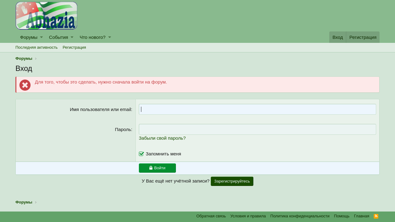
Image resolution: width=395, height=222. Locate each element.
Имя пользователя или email (100, 109)
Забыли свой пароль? (162, 138)
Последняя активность (36, 47)
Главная (361, 216)
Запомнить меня (163, 153)
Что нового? (93, 37)
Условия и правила (248, 216)
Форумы (28, 37)
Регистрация (74, 47)
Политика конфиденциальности (300, 216)
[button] (41, 37)
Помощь (341, 216)
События (58, 37)
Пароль (123, 129)
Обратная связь (211, 216)
